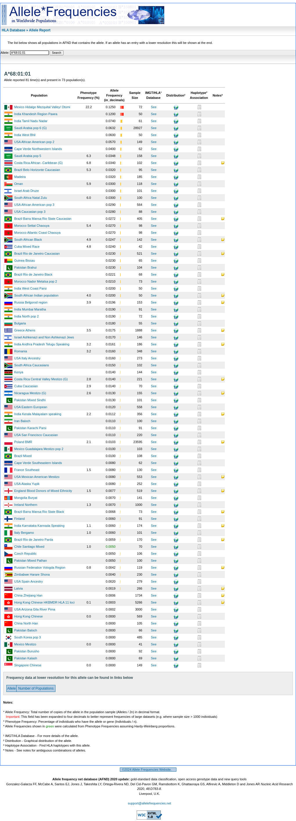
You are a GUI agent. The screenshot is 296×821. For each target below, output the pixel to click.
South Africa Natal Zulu (30, 197)
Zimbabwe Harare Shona (32, 574)
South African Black (28, 239)
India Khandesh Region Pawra (35, 114)
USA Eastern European (30, 407)
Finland (19, 518)
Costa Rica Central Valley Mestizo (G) (41, 379)
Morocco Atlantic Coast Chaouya (37, 232)
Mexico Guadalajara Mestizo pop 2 (38, 449)
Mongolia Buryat (25, 497)
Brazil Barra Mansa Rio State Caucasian (42, 218)
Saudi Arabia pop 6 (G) (30, 128)
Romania (20, 351)
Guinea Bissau (24, 260)
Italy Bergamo (24, 532)
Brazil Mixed (23, 456)
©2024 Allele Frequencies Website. (148, 769)
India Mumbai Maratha (30, 309)
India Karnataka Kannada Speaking (39, 525)
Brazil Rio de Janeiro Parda (33, 539)
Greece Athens (24, 330)
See (154, 107)
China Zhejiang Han (28, 595)
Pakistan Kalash (25, 658)
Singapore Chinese (27, 665)
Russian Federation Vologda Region (39, 567)
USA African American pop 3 (34, 204)
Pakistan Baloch (25, 630)
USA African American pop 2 (34, 142)
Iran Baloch (22, 421)
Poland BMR (23, 442)
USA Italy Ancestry (27, 358)
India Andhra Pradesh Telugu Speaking (41, 344)
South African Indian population (36, 295)
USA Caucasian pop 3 (30, 211)
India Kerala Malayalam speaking (37, 414)
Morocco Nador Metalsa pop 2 (35, 281)
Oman (18, 183)
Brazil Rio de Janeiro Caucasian (37, 253)
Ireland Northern (25, 504)
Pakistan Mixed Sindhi (30, 400)
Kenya (18, 372)
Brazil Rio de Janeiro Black (33, 274)
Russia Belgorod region (30, 302)
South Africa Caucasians (31, 365)
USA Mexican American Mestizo (36, 477)
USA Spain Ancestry (28, 581)
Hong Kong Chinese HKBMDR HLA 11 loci (44, 602)
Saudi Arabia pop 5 (27, 156)
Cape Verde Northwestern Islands (38, 149)
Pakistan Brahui (25, 267)
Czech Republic (25, 553)
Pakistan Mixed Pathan (30, 560)
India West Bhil (24, 135)
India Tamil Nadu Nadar (31, 121)
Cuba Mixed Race (26, 246)
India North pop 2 (26, 316)
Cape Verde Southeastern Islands (38, 463)
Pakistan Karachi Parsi (30, 428)
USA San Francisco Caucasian (36, 435)
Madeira (20, 177)
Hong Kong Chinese (28, 616)
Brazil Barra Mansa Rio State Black (39, 511)
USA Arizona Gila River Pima (34, 609)
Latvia (18, 588)
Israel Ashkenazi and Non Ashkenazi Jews (44, 337)
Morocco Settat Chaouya (31, 225)
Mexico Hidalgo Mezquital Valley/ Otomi (42, 107)
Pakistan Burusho (26, 651)
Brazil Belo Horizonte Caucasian (37, 170)
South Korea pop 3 (27, 637)
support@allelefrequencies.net (149, 803)
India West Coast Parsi (30, 288)
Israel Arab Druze (26, 190)
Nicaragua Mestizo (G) (30, 393)
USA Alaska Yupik (26, 484)
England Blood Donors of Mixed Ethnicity (43, 490)
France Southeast (26, 470)
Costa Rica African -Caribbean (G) (38, 163)
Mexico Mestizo (25, 644)
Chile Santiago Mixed (29, 546)
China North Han (26, 623)
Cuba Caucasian (26, 386)
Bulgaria (20, 323)
